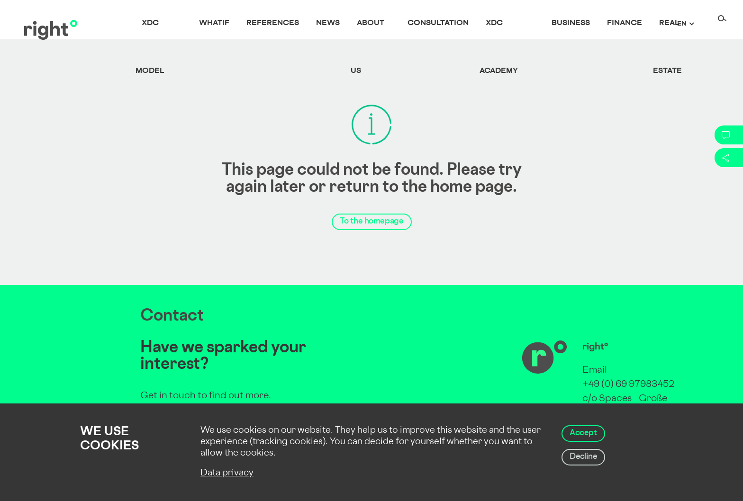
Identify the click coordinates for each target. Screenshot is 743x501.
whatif (214, 23)
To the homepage (372, 221)
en (682, 24)
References (272, 23)
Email (594, 370)
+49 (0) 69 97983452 (628, 384)
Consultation (438, 23)
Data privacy (227, 473)
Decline (583, 457)
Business (571, 23)
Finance (624, 23)
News (328, 23)
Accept (583, 433)
